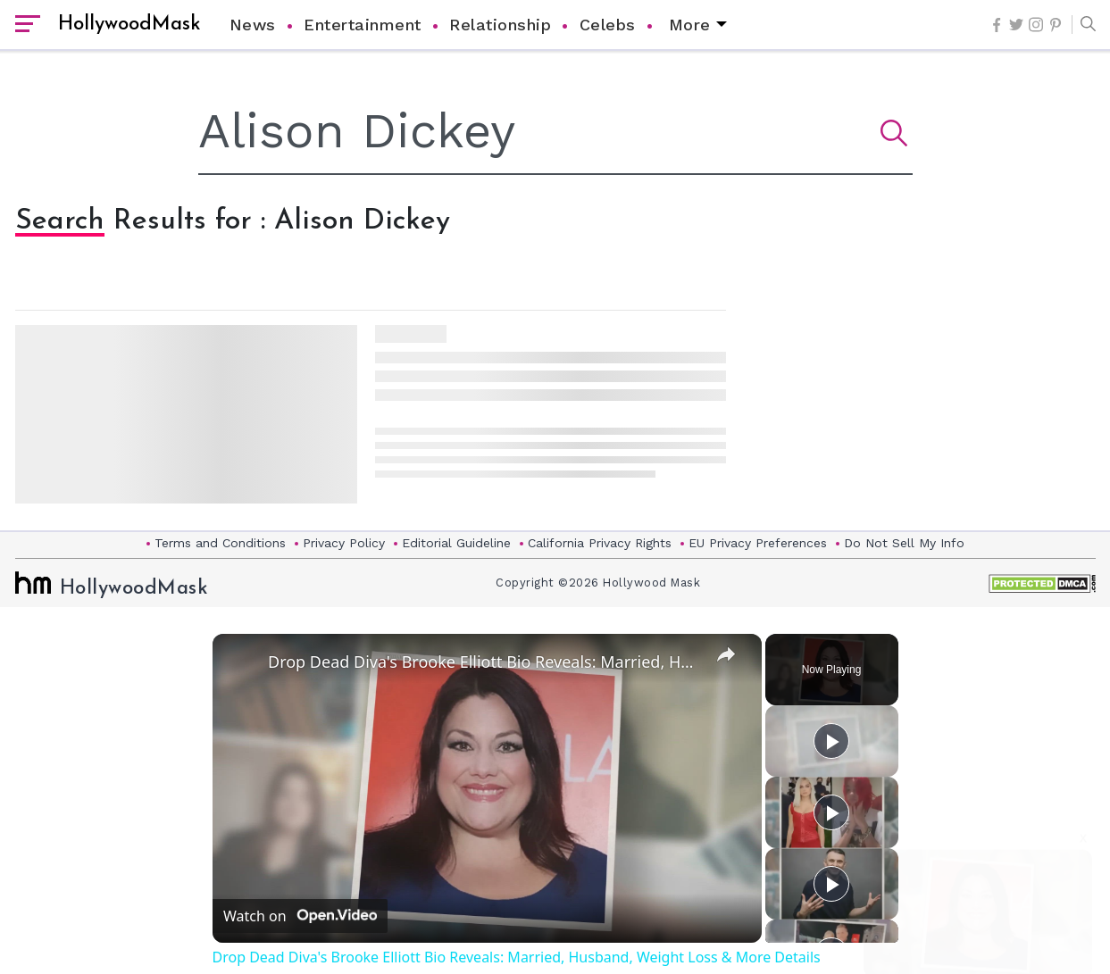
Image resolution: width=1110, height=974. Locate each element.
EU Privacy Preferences (758, 543)
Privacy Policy (344, 543)
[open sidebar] (27, 25)
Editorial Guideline (456, 543)
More (690, 24)
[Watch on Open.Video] (300, 916)
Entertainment (362, 24)
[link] (241, 662)
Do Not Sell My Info (904, 543)
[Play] (831, 812)
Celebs (608, 24)
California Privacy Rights (600, 543)
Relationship (500, 24)
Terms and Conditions (220, 543)
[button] (1084, 25)
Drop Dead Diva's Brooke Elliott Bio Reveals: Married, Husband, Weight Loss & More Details (484, 661)
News (253, 24)
